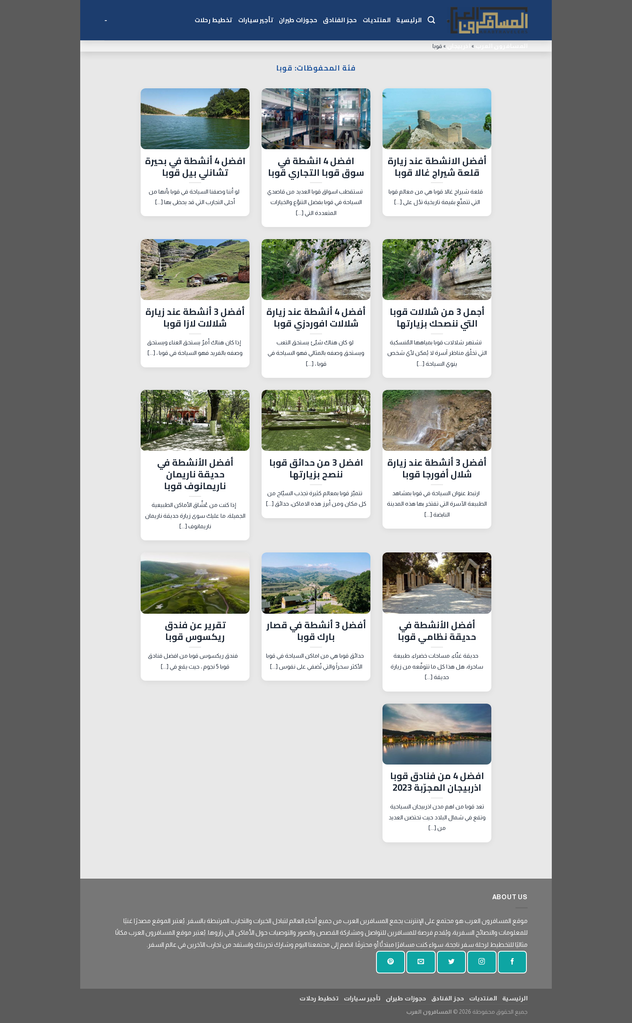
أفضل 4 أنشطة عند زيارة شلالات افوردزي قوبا (316, 317)
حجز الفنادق (340, 20)
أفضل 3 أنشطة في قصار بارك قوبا (316, 631)
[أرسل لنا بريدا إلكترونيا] (420, 962)
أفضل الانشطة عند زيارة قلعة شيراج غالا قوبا (437, 167)
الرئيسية (409, 20)
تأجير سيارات (255, 20)
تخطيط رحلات (214, 20)
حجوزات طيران (298, 20)
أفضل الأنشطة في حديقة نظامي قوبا (437, 631)
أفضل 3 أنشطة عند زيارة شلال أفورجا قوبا (436, 468)
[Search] (431, 20)
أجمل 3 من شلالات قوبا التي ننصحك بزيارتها (437, 317)
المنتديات (377, 20)
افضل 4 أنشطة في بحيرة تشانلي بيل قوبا (195, 167)
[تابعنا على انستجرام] (481, 962)
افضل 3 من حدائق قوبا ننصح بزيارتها (316, 468)
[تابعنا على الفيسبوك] (512, 962)
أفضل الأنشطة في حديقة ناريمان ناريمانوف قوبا (195, 474)
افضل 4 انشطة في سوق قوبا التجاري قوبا (316, 167)
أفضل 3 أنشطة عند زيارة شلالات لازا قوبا (195, 317)
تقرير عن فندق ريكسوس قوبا (195, 631)
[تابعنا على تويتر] (451, 962)
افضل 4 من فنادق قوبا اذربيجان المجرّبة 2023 (437, 782)
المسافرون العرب (501, 45)
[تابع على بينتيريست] (390, 962)
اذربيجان (458, 45)
